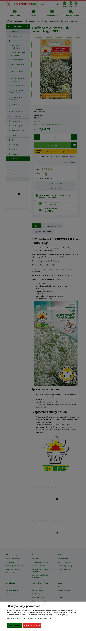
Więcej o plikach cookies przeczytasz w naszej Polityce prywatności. (29, 618)
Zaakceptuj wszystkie (32, 625)
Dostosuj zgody (15, 625)
